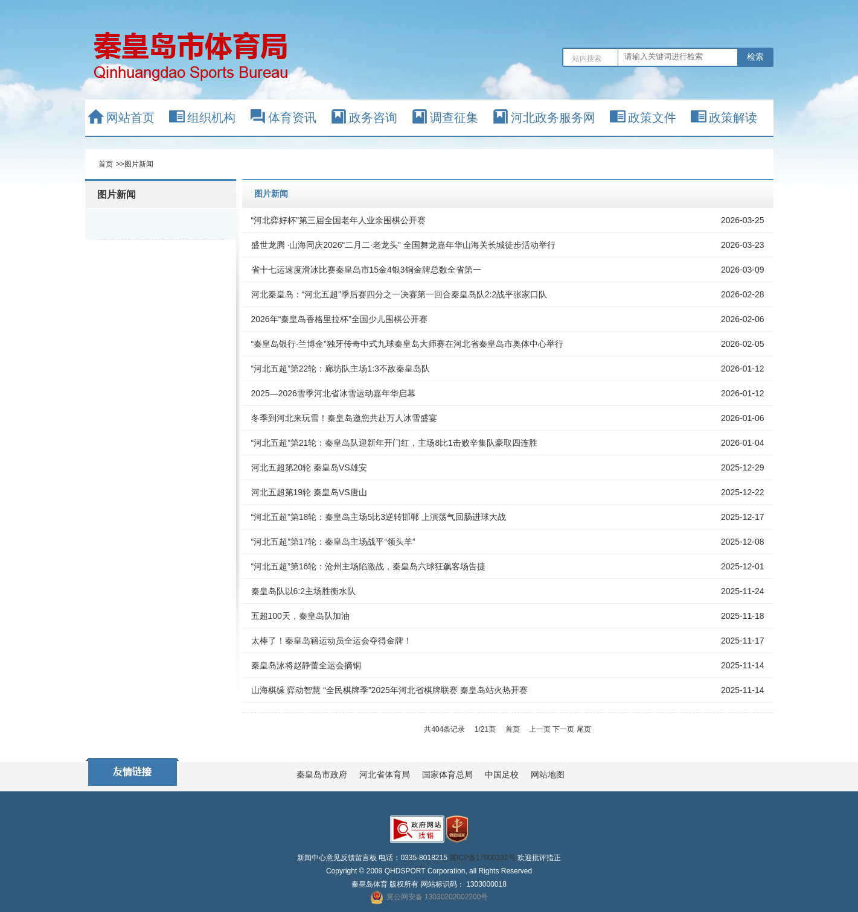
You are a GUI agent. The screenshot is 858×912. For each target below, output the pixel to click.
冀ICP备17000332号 (482, 857)
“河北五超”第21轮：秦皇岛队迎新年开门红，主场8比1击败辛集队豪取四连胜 (394, 443)
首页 (105, 164)
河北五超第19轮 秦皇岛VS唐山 (309, 492)
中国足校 (502, 774)
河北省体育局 (384, 774)
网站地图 (548, 774)
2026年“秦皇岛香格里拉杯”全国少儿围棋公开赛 (339, 319)
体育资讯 (292, 117)
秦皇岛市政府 (321, 774)
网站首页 (130, 117)
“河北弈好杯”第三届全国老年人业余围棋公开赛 (338, 220)
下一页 (563, 729)
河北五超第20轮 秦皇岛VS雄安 (309, 467)
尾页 (584, 729)
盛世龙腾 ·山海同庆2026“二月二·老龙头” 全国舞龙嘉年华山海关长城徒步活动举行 (403, 245)
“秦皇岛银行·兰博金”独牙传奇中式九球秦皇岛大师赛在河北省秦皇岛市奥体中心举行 (407, 344)
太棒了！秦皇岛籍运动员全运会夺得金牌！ (331, 640)
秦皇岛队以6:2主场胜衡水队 (303, 591)
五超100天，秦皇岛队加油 (300, 616)
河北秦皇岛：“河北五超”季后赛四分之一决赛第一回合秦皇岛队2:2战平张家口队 (399, 294)
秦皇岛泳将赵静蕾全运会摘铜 (306, 665)
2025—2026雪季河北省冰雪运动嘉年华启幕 (333, 393)
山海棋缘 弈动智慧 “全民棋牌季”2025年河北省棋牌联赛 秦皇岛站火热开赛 (389, 690)
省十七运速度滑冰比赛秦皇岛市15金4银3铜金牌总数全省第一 (366, 269)
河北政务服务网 (553, 117)
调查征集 (454, 117)
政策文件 (652, 117)
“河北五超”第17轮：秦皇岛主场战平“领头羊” (333, 541)
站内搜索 (586, 58)
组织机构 (211, 117)
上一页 (540, 729)
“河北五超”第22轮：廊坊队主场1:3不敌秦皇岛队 (340, 368)
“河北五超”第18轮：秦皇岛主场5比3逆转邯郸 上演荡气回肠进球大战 (378, 517)
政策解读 (733, 117)
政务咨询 (373, 117)
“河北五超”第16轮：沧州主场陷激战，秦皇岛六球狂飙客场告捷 (368, 566)
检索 (755, 57)
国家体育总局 (447, 774)
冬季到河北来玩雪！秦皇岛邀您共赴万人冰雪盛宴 (344, 418)
